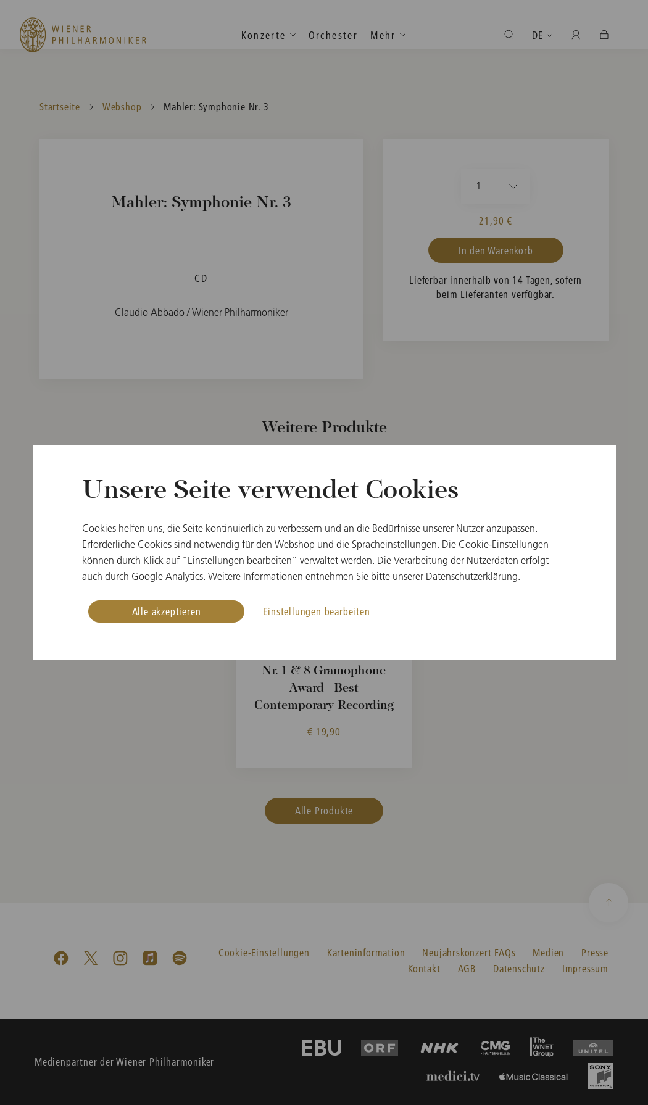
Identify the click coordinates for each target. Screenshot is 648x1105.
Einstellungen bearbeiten (316, 611)
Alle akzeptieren (166, 611)
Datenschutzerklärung (472, 576)
